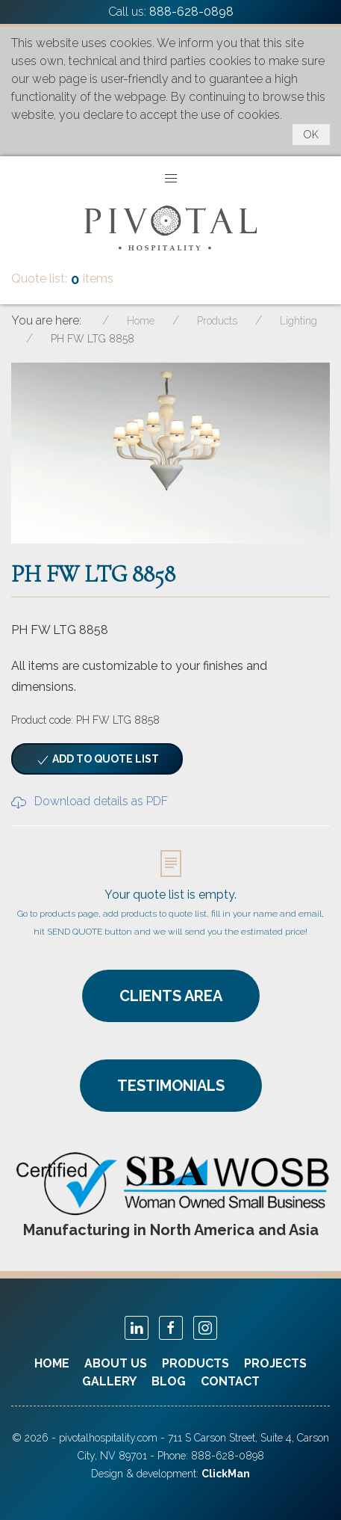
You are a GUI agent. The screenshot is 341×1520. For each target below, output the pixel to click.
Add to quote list (97, 760)
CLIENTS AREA (170, 996)
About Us (115, 1363)
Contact (230, 1381)
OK (311, 135)
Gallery (109, 1381)
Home (51, 1363)
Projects (275, 1363)
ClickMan (225, 1474)
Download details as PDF (89, 801)
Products (195, 1363)
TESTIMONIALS (171, 1086)
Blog (168, 1381)
